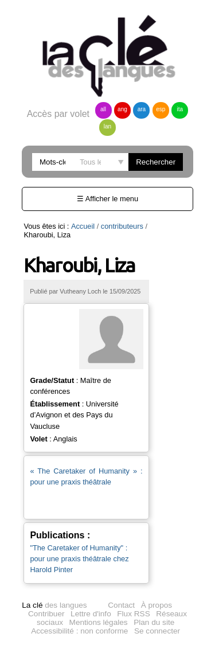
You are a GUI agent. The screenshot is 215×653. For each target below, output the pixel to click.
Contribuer (46, 578)
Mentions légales (98, 587)
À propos (156, 570)
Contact (121, 570)
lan (107, 126)
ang (122, 109)
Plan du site (154, 587)
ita (180, 109)
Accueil (83, 226)
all (103, 109)
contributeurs (122, 226)
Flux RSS (133, 578)
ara (142, 109)
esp (160, 109)
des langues (54, 570)
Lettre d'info (91, 578)
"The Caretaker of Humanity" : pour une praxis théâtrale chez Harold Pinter (87, 524)
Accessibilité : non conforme (79, 596)
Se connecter (157, 596)
